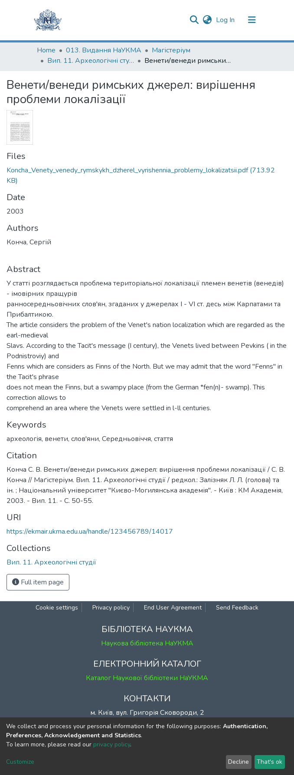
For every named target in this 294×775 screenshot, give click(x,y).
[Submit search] (194, 20)
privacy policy (111, 744)
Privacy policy (111, 607)
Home (46, 50)
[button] (207, 20)
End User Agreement (173, 607)
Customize (20, 762)
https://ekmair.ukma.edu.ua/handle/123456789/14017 (90, 531)
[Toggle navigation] (252, 20)
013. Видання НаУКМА (103, 50)
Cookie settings (57, 607)
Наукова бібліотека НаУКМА (147, 643)
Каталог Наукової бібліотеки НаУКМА (147, 678)
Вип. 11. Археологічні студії (90, 60)
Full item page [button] (38, 582)
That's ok (269, 762)
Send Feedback (237, 607)
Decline (238, 762)
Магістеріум (171, 50)
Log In (226, 20)
